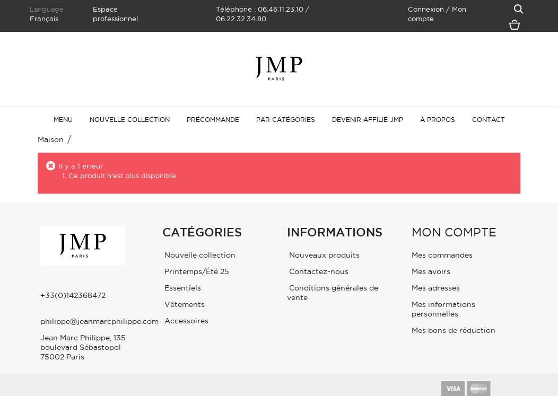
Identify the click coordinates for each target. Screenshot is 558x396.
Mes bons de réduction (453, 330)
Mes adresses (436, 288)
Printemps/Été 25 (195, 271)
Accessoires (185, 320)
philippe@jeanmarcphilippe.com (99, 321)
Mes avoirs (431, 271)
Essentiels (181, 288)
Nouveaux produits (323, 255)
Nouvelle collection (199, 255)
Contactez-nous (317, 271)
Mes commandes (442, 255)
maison (51, 139)
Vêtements (183, 304)
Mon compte (454, 232)
